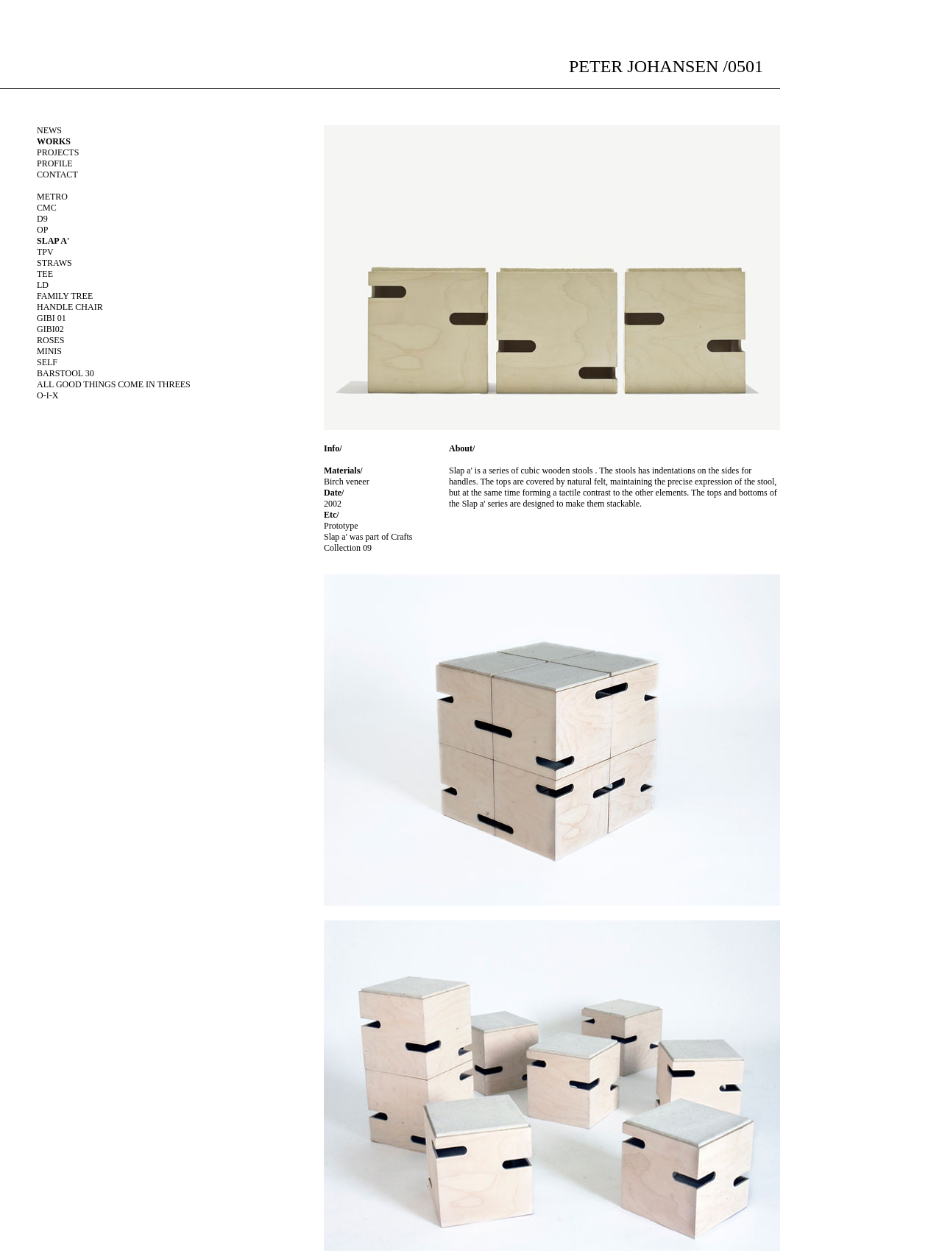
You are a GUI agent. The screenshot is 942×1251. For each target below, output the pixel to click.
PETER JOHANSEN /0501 (666, 66)
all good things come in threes (114, 384)
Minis (49, 351)
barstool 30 (65, 373)
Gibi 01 (51, 318)
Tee (45, 274)
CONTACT (57, 174)
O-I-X (47, 395)
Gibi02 (50, 329)
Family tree (65, 296)
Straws (54, 263)
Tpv (45, 252)
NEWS (49, 130)
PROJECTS (58, 152)
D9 (42, 219)
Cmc (47, 207)
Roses (50, 340)
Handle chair (70, 307)
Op (42, 230)
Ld (43, 285)
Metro (52, 196)
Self (47, 362)
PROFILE (55, 163)
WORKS (54, 141)
